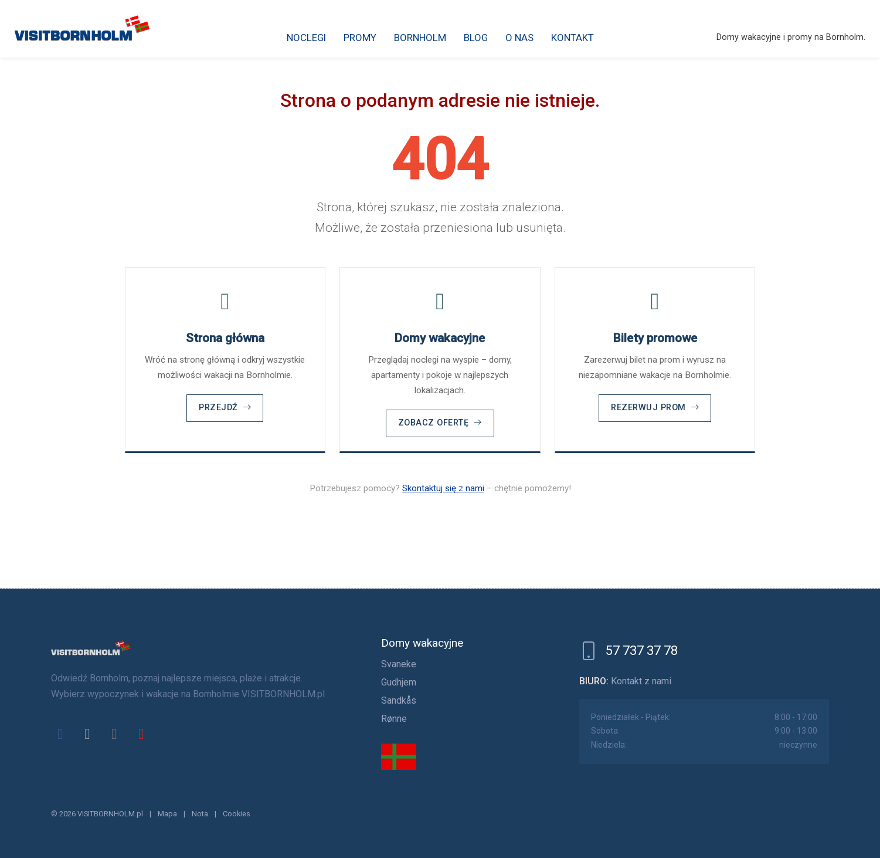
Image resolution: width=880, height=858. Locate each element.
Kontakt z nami (641, 681)
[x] (87, 733)
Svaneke (398, 664)
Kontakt (572, 37)
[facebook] (60, 733)
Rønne (394, 718)
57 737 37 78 (642, 650)
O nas (519, 37)
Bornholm (420, 37)
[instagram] (114, 733)
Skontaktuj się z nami (443, 488)
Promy (360, 37)
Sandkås (398, 700)
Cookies (236, 813)
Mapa (167, 813)
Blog (476, 37)
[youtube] (141, 733)
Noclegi (306, 37)
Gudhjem (398, 682)
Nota (200, 813)
